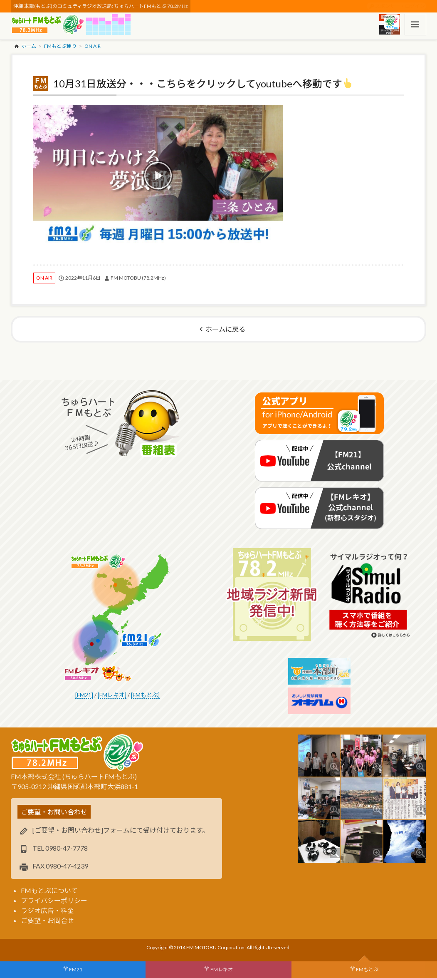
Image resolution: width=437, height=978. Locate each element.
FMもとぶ (367, 969)
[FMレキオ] (112, 694)
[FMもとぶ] (145, 694)
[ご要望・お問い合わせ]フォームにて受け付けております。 (120, 830)
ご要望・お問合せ (47, 920)
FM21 (75, 969)
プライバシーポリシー (54, 900)
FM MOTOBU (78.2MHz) (138, 278)
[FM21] (84, 694)
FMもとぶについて (49, 890)
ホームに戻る (225, 329)
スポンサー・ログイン (400, 6)
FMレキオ (221, 969)
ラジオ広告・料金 (47, 910)
